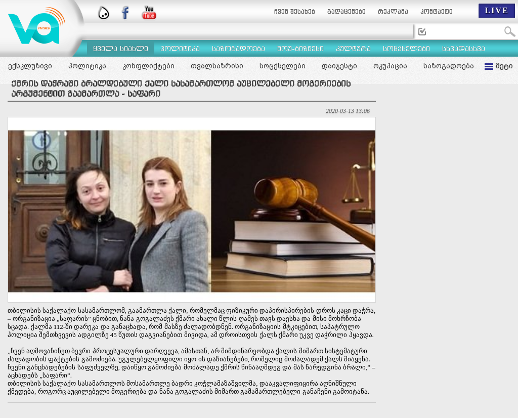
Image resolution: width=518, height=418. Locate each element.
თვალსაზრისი (217, 66)
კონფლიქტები (148, 66)
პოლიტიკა (87, 66)
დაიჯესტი (339, 66)
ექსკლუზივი (30, 66)
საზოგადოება (448, 66)
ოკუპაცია (390, 66)
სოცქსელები (283, 66)
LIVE (496, 10)
